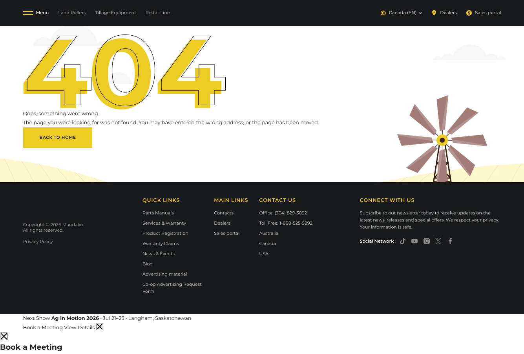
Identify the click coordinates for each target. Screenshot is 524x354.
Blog (147, 264)
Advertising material (164, 274)
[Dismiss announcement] (99, 326)
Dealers (444, 13)
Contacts (224, 213)
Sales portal (483, 13)
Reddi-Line (158, 12)
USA (263, 253)
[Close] (4, 336)
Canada (267, 243)
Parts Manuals (158, 213)
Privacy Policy (38, 241)
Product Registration (165, 233)
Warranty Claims (160, 243)
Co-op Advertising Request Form (172, 287)
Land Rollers (72, 12)
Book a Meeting (43, 328)
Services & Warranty (164, 223)
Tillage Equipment (115, 12)
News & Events (158, 253)
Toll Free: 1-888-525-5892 (285, 223)
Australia (268, 233)
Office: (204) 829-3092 (283, 213)
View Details (80, 328)
